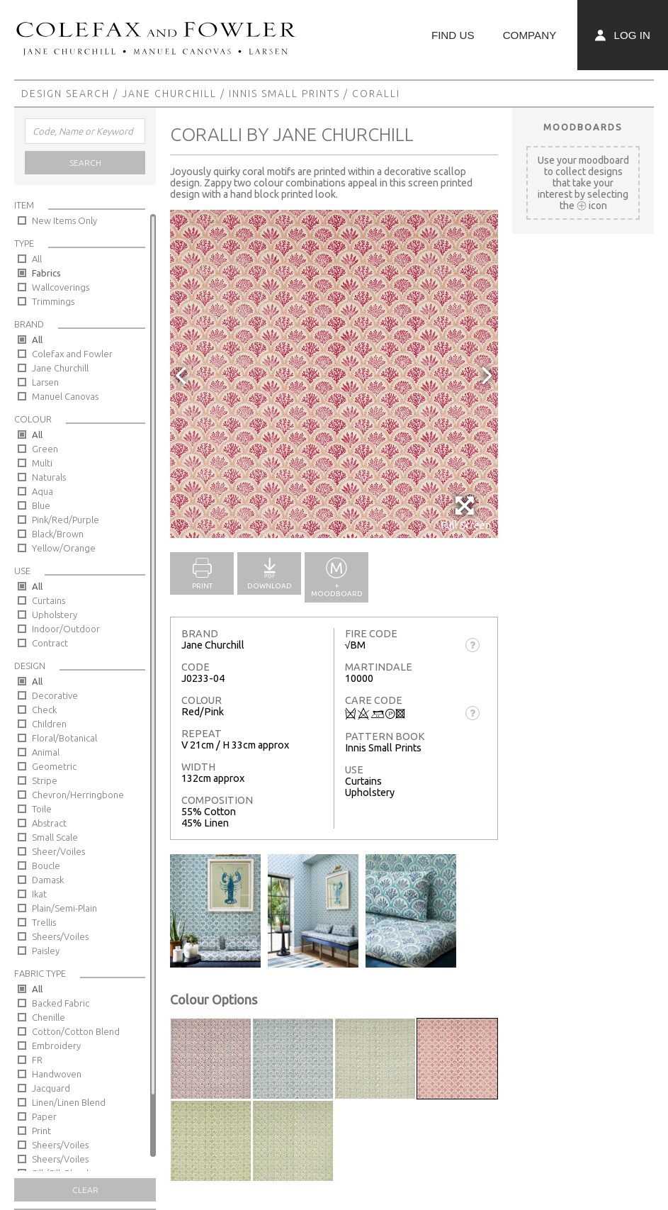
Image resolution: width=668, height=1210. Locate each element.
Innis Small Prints (284, 93)
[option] (334, 374)
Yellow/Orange (64, 548)
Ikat (39, 894)
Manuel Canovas (65, 396)
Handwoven (56, 1074)
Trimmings (53, 301)
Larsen (45, 382)
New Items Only (64, 220)
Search (85, 162)
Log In (622, 35)
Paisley (46, 951)
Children (49, 724)
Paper (44, 1116)
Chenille (48, 1017)
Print (41, 1131)
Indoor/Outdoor (66, 629)
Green (45, 449)
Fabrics (46, 273)
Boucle (46, 865)
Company (530, 35)
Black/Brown (58, 534)
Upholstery (54, 615)
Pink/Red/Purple (65, 520)
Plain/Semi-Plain (64, 908)
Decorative (55, 695)
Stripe (44, 780)
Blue (41, 505)
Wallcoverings (60, 287)
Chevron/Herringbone (78, 795)
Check (44, 710)
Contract (50, 643)
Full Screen (466, 513)
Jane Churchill (169, 93)
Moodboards (583, 127)
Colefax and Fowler (72, 354)
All (37, 259)
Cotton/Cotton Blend (76, 1031)
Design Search (65, 93)
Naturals (49, 477)
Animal (46, 752)
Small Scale (55, 837)
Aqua (42, 491)
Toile (42, 809)
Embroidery (56, 1046)
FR (37, 1060)
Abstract (49, 823)
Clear (85, 1189)
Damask (48, 880)
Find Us (453, 35)
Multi (42, 463)
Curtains (48, 600)
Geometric (54, 766)
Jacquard (51, 1088)
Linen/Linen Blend (69, 1102)
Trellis (44, 922)
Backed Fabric (60, 1003)
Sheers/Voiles (60, 936)
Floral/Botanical (64, 738)
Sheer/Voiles (58, 851)
